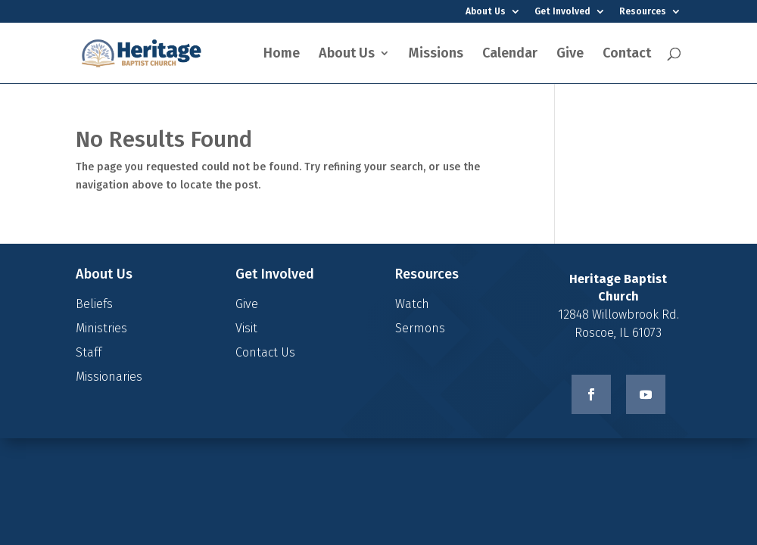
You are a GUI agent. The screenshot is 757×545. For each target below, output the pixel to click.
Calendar (509, 54)
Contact (627, 54)
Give (570, 54)
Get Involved (562, 12)
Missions (436, 54)
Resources (642, 12)
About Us (486, 12)
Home (281, 54)
